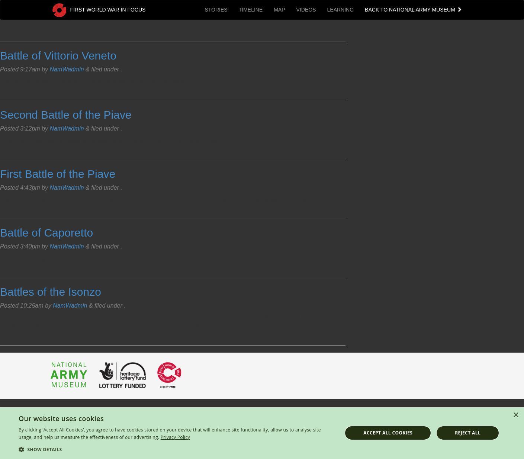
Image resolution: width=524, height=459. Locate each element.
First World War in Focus (98, 10)
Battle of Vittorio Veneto (58, 55)
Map (279, 10)
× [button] (515, 415)
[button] (175, 449)
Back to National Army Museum (414, 10)
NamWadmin (66, 69)
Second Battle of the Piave (66, 115)
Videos (306, 10)
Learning (340, 10)
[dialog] (262, 433)
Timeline (251, 10)
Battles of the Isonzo (50, 292)
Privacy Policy (175, 437)
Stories (216, 10)
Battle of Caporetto (46, 233)
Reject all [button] (467, 433)
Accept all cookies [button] (387, 433)
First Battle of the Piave (57, 174)
